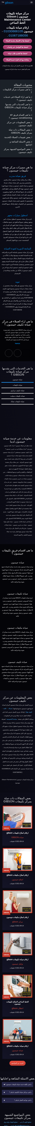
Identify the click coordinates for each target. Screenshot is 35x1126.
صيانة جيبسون (17, 562)
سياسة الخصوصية (12, 719)
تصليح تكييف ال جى (25, 1122)
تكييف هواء (29, 712)
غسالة (10, 708)
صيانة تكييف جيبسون (17, 662)
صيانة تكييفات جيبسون (17, 593)
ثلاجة (4, 708)
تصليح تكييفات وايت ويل (11, 1122)
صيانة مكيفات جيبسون (17, 628)
